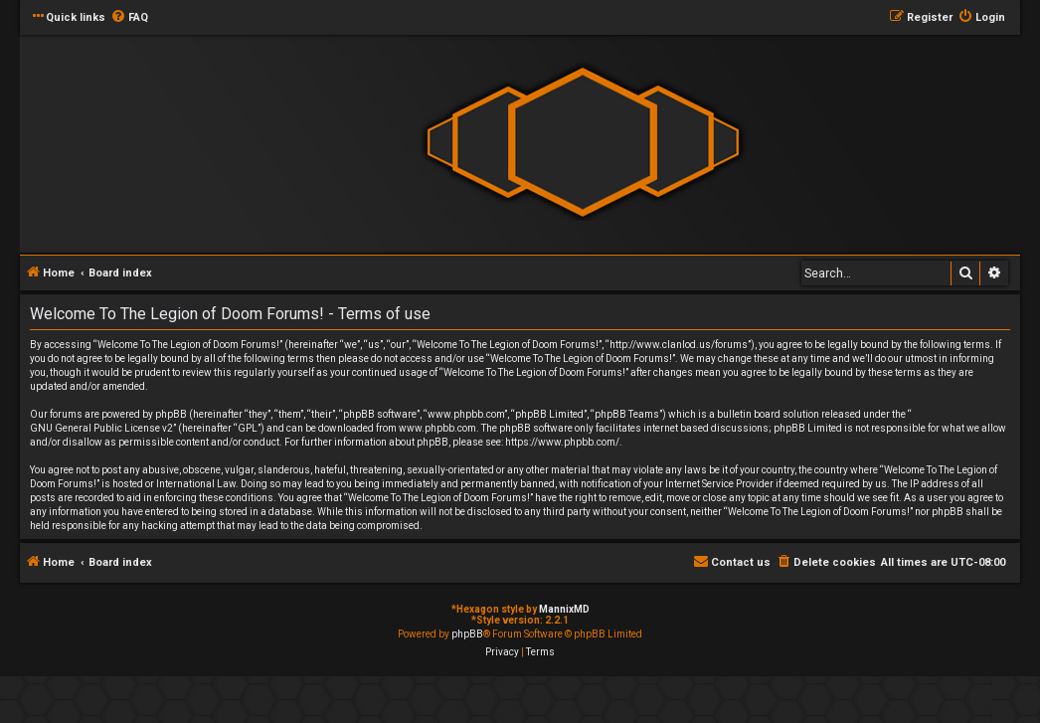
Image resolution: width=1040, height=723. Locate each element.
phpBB (467, 634)
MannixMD (564, 609)
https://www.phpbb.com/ (562, 442)
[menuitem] (129, 18)
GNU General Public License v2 (101, 428)
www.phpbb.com (437, 428)
